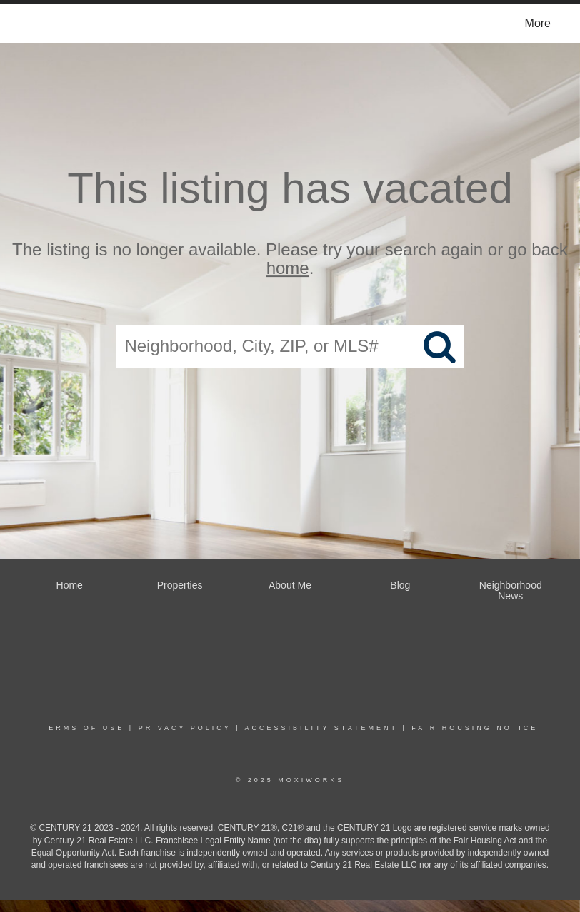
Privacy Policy (185, 727)
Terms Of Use (83, 727)
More (538, 23)
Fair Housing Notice (474, 727)
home (287, 268)
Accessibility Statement (321, 727)
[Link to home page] (29, 23)
